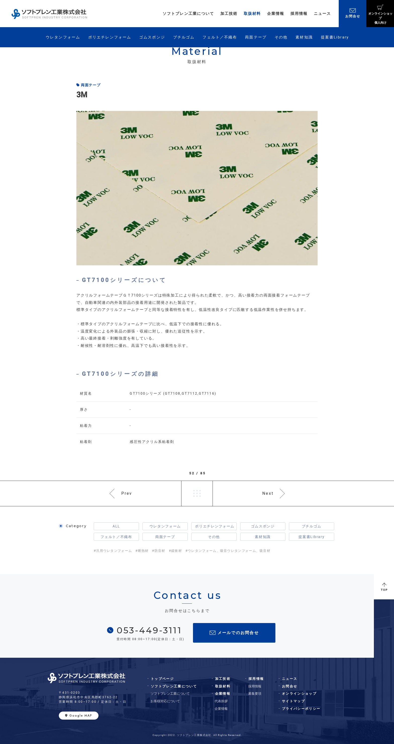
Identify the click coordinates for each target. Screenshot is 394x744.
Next (268, 493)
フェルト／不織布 (116, 537)
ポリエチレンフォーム (214, 526)
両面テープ (165, 537)
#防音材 (158, 551)
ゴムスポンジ (263, 526)
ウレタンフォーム (165, 526)
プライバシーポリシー (301, 709)
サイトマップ (293, 701)
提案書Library (311, 537)
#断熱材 (142, 551)
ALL (116, 526)
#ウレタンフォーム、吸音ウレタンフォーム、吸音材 (227, 551)
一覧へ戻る (197, 493)
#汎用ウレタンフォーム (113, 551)
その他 (214, 537)
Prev (126, 493)
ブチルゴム (311, 526)
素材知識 (263, 537)
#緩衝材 (175, 551)
